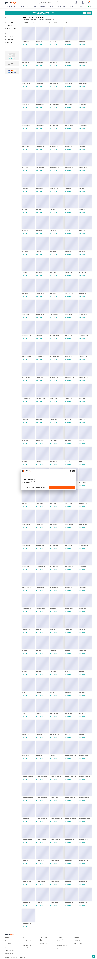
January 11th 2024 (26, 545)
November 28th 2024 (83, 335)
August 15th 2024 (82, 398)
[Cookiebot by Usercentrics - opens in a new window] (69, 471)
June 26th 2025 (82, 209)
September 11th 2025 (69, 167)
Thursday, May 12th (40, 902)
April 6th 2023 (25, 713)
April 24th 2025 (68, 251)
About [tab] (67, 475)
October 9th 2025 (82, 146)
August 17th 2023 (40, 629)
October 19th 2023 (54, 587)
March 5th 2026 (68, 62)
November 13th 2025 (83, 125)
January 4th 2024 (40, 545)
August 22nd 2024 (69, 398)
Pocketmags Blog (8, 944)
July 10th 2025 (53, 209)
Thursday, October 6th (26, 818)
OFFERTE (16, 6)
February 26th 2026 (83, 62)
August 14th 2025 (54, 188)
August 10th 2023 (54, 629)
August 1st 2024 (39, 419)
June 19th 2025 (25, 230)
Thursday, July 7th (68, 860)
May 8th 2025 (39, 251)
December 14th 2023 (83, 545)
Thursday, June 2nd (69, 881)
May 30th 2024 (25, 461)
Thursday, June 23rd (26, 881)
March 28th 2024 (82, 482)
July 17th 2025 (39, 209)
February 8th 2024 (40, 524)
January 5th (52, 755)
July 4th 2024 (25, 440)
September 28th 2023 (26, 608)
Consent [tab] (30, 475)
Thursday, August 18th (55, 839)
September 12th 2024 (26, 398)
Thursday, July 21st (40, 860)
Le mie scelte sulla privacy (10, 954)
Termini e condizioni (9, 951)
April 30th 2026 (25, 41)
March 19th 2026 (39, 62)
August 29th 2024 (54, 398)
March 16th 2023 (68, 713)
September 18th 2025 (54, 167)
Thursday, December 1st (55, 776)
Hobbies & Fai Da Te (26, 6)
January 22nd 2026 (83, 83)
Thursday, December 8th (41, 776)
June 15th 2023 (25, 671)
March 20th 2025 (68, 272)
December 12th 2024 (54, 335)
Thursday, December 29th (70, 755)
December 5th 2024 (69, 335)
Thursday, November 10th (27, 797)
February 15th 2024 (26, 524)
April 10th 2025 (25, 272)
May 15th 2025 (25, 251)
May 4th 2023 (39, 692)
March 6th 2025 (25, 293)
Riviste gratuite (8, 943)
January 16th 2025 (54, 314)
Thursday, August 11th (69, 839)
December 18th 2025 (83, 104)
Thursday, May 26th (83, 881)
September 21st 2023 (40, 608)
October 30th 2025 (40, 146)
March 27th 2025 (54, 272)
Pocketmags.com (77, 940)
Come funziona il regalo (27, 945)
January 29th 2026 (69, 83)
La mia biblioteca (9, 22)
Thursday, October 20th (70, 797)
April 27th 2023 (53, 692)
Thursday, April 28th (69, 902)
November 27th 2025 (54, 125)
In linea (41, 941)
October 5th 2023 (82, 587)
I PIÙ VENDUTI (8, 6)
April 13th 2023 (82, 692)
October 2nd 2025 (26, 167)
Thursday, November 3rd (41, 797)
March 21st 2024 (25, 503)
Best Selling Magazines (9, 941)
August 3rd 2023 (68, 629)
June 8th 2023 (39, 671)
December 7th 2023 (26, 566)
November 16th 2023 (69, 566)
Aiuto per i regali (26, 947)
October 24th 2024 (83, 356)
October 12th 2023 (68, 587)
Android (41, 940)
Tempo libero (51, 6)
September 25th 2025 (40, 167)
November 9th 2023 (83, 566)
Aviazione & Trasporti (39, 6)
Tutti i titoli (7, 939)
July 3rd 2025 (67, 209)
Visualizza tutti (12, 58)
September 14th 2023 (54, 608)
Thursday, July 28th (26, 860)
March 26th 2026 (25, 62)
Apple (41, 939)
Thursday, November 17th (84, 776)
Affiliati (58, 940)
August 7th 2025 (68, 188)
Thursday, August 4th (83, 839)
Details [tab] (48, 475)
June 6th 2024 (82, 440)
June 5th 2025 (53, 230)
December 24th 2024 (26, 335)
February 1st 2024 (54, 524)
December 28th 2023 (54, 545)
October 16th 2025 (68, 146)
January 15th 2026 (26, 104)
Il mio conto (8, 25)
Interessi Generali (62, 6)
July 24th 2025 (25, 209)
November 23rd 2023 (54, 566)
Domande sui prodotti (61, 939)
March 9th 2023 (82, 713)
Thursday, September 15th (70, 818)
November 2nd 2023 (26, 587)
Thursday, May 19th (26, 902)
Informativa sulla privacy (9, 949)
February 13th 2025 (69, 293)
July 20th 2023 (25, 650)
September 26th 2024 (69, 377)
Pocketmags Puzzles (10, 28)
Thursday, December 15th (27, 776)
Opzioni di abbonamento (47, 23)
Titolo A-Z (8, 34)
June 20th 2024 (53, 440)
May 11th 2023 (25, 692)
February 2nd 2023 (83, 734)
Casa (7, 17)
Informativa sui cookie (9, 953)
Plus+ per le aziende (9, 947)
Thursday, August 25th (41, 839)
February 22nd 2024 (83, 503)
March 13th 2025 (82, 272)
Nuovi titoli (7, 940)
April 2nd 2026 (82, 41)
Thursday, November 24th (70, 776)
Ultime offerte (9, 39)
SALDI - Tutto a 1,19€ (10, 20)
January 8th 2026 (40, 104)
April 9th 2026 (68, 41)
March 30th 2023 (39, 713)
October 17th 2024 (26, 377)
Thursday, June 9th (54, 881)
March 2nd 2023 (25, 734)
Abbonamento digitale (9, 9)
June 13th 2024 (68, 440)
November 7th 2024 (54, 356)
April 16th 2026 (53, 41)
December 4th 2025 (40, 125)
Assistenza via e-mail (27, 940)
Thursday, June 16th (40, 881)
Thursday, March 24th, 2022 (28, 923)
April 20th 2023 (68, 692)
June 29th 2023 (68, 650)
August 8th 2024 (25, 419)
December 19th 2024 (40, 335)
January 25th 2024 (69, 524)
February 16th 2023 (54, 734)
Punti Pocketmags (43, 943)
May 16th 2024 (53, 461)
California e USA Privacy (9, 950)
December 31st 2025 (54, 104)
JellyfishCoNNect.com (78, 943)
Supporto (8, 48)
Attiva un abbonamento (11, 45)
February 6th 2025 (83, 293)
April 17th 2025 (82, 251)
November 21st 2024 (26, 356)
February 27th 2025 (40, 293)
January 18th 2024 (83, 524)
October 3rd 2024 (54, 377)
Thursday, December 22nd (84, 755)
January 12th (39, 755)
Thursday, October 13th (84, 797)
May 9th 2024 (68, 461)
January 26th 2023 (26, 755)
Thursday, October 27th (55, 797)
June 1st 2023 (53, 671)
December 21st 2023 (69, 545)
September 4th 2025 (83, 167)
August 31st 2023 (82, 608)
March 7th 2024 (53, 503)
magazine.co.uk (77, 941)
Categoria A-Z (9, 36)
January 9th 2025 (68, 314)
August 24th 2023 (26, 629)
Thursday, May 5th (54, 902)
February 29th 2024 (69, 503)
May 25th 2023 (68, 671)
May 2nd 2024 (82, 461)
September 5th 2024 (40, 398)
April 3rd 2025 (39, 272)
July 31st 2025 (82, 188)
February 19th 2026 (26, 83)
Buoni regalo (8, 42)
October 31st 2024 (68, 356)
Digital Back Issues (22, 9)
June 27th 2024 (39, 440)
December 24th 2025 (69, 104)
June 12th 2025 (39, 230)
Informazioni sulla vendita (62, 945)
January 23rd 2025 (40, 314)
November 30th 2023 (40, 566)
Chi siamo (76, 939)
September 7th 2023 (69, 608)
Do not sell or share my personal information (35, 487)
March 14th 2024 (39, 503)
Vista (23, 44)
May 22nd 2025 (82, 230)
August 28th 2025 (26, 188)
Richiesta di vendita (61, 947)
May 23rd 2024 (39, 461)
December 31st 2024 (83, 314)
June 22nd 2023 (82, 650)
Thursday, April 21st (83, 902)
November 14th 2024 (40, 356)
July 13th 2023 (39, 650)
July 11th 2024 (82, 419)
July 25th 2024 (53, 419)
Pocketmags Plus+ (10, 31)
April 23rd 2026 (39, 41)
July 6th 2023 (53, 650)
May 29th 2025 (68, 230)
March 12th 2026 (53, 62)
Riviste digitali (42, 944)
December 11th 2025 (26, 125)
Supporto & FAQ (26, 939)
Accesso (58, 948)
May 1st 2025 (53, 251)
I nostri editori (7, 946)
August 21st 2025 (40, 188)
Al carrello (26, 44)
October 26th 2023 (40, 587)
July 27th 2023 (82, 629)
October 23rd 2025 (54, 146)
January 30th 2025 (26, 314)
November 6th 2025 (26, 146)
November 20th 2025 (69, 125)
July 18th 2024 (68, 419)
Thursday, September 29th (41, 818)
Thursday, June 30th (83, 860)
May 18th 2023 (82, 671)
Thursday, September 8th (84, 818)
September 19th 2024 (83, 377)
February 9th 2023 (69, 734)
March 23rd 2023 (54, 713)
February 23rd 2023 (40, 734)
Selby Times (16, 9)
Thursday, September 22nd (56, 818)
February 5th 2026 (54, 83)
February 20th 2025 (54, 293)
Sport (71, 6)
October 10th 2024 (40, 377)
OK (62, 487)
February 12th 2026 (40, 83)
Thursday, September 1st (27, 839)
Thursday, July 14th (54, 860)
